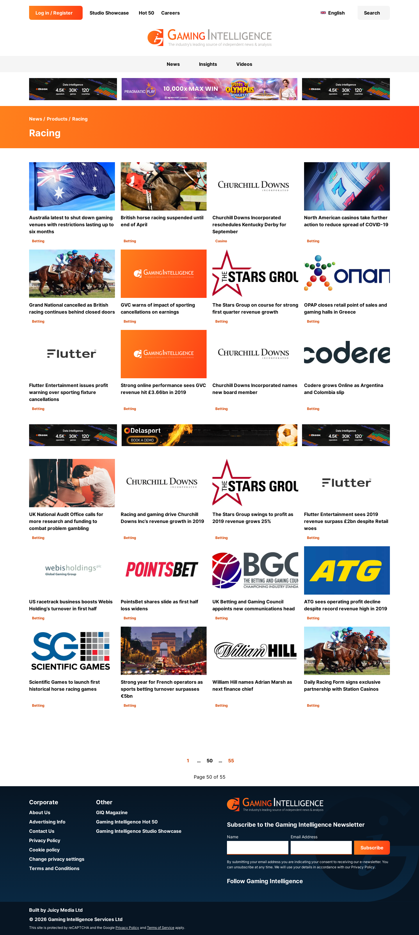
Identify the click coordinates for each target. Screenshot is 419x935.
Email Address (304, 836)
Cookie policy (44, 850)
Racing (80, 119)
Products (57, 119)
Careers (170, 13)
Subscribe (372, 848)
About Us (39, 812)
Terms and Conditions (54, 868)
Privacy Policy (44, 840)
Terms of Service (160, 927)
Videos (244, 64)
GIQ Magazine (112, 812)
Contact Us (41, 831)
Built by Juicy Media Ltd (56, 910)
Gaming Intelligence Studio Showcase (139, 831)
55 (231, 760)
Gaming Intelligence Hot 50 (127, 822)
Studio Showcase (109, 13)
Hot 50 (146, 13)
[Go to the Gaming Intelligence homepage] (209, 38)
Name (232, 836)
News (35, 119)
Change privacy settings (56, 859)
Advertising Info (47, 822)
